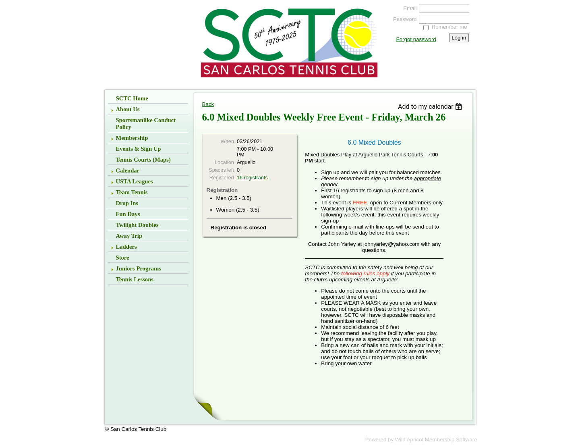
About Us (128, 109)
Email (408, 8)
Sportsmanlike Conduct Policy (146, 123)
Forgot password (416, 39)
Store (122, 257)
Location (224, 162)
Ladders (126, 246)
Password (402, 19)
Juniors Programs (139, 268)
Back (208, 104)
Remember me (449, 27)
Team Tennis (132, 192)
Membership (132, 138)
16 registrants (252, 178)
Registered (221, 178)
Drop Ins (127, 203)
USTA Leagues (134, 181)
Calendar (128, 170)
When (227, 141)
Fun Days (128, 214)
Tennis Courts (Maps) (143, 159)
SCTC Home (132, 98)
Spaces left (221, 170)
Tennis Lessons (135, 279)
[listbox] (431, 107)
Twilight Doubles (137, 225)
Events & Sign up (138, 149)
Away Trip (129, 236)
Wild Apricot (409, 440)
